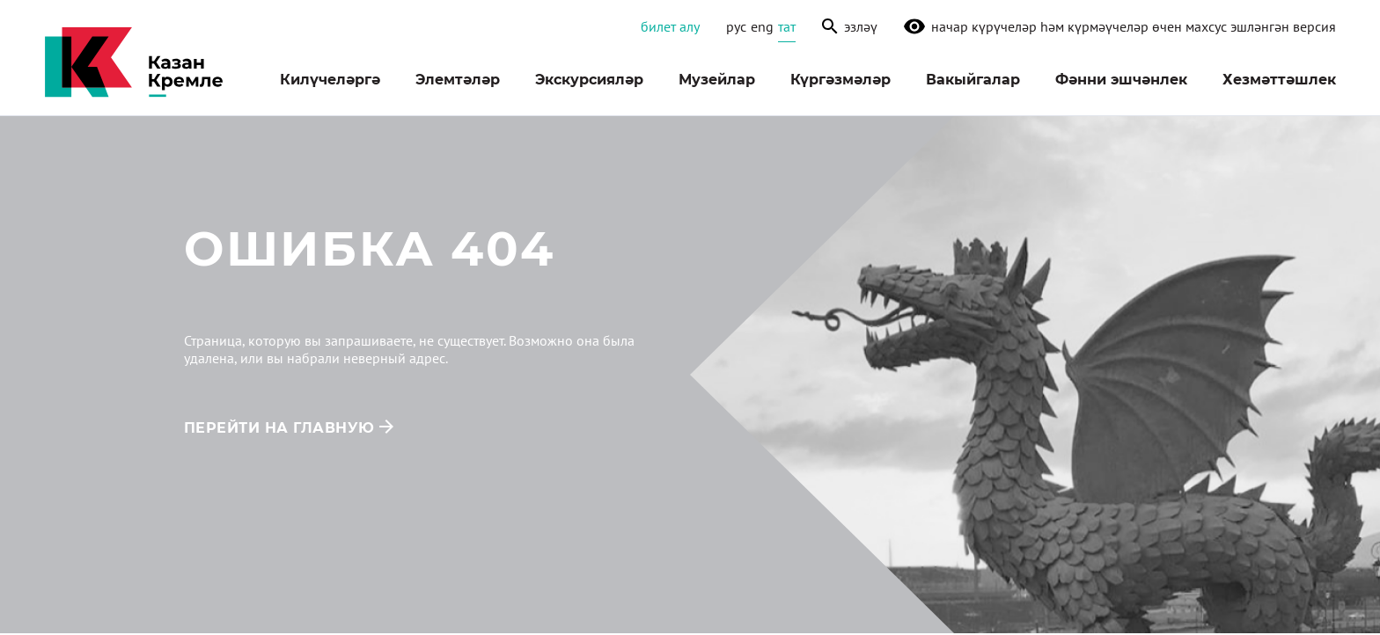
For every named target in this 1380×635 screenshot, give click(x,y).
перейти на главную (279, 428)
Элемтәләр (457, 79)
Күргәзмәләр (840, 79)
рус (736, 26)
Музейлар (717, 79)
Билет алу (670, 26)
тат (787, 26)
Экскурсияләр (589, 79)
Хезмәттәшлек (1279, 79)
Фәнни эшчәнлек (1121, 79)
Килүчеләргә (330, 79)
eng (762, 26)
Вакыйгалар (973, 79)
